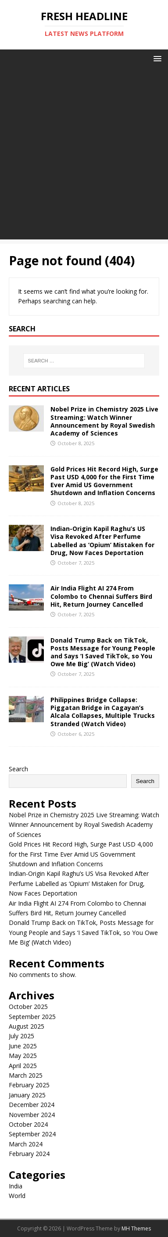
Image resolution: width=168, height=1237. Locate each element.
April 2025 (23, 1065)
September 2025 (32, 1016)
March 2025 (26, 1075)
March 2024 (26, 1144)
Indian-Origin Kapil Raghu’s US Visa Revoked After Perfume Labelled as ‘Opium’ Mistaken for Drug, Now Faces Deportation (102, 540)
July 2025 (21, 1036)
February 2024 (29, 1153)
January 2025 (27, 1095)
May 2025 (23, 1055)
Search (18, 769)
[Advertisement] (84, 155)
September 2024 (32, 1134)
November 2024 (32, 1114)
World (17, 1195)
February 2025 (29, 1085)
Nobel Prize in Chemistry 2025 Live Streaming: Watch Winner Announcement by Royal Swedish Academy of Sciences (104, 421)
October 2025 (28, 1006)
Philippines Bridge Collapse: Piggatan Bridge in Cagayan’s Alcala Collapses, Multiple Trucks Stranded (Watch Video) (102, 712)
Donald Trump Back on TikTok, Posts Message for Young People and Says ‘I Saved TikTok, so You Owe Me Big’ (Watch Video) (102, 652)
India (15, 1186)
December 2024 (31, 1104)
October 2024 (28, 1124)
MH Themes (136, 1228)
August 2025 (26, 1026)
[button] (156, 58)
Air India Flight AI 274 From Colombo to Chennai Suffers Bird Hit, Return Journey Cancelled (101, 596)
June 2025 (23, 1046)
